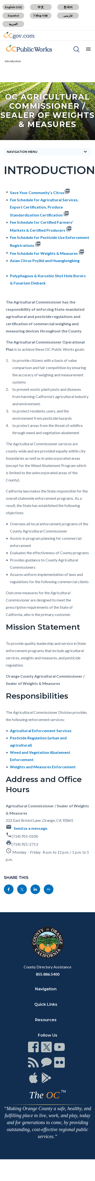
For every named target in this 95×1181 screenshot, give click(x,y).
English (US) (13, 7)
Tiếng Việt (40, 15)
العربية (13, 24)
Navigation (46, 989)
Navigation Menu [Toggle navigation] (47, 152)
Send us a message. (31, 828)
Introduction (13, 61)
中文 (41, 7)
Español (13, 15)
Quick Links (45, 1004)
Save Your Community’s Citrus (37, 192)
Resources (46, 1020)
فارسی (68, 15)
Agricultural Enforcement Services (41, 730)
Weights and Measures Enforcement (43, 766)
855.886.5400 (47, 974)
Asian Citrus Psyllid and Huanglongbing (45, 260)
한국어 (68, 7)
